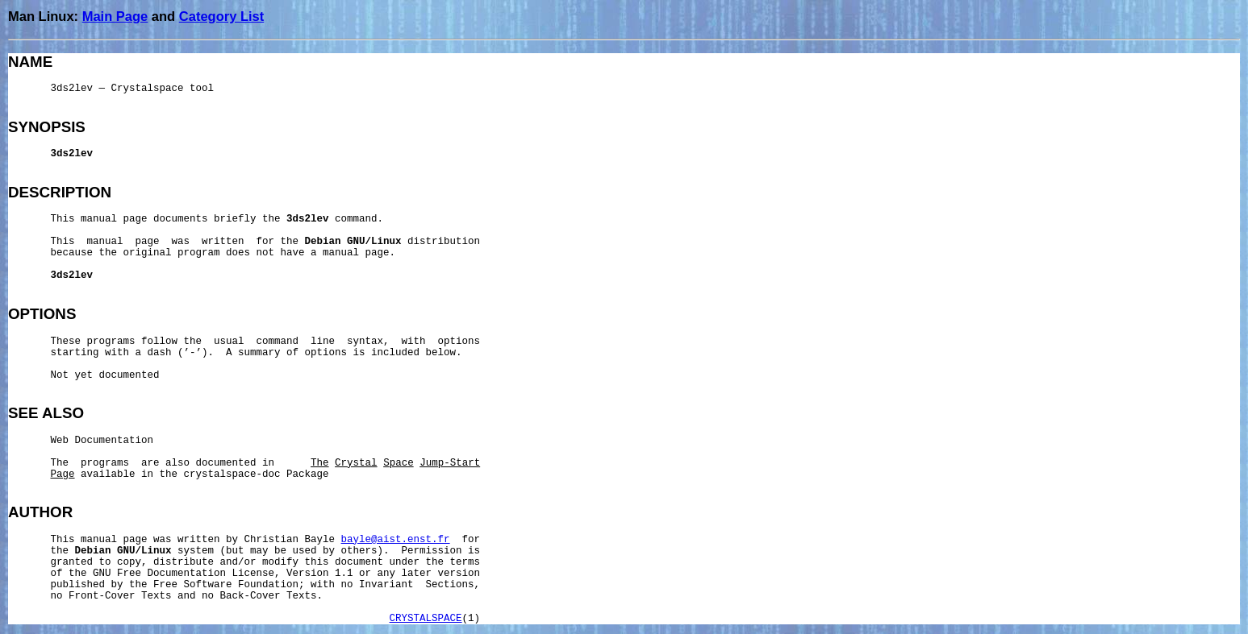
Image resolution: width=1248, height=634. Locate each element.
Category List (221, 16)
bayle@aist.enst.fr (395, 539)
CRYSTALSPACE (426, 618)
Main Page (115, 16)
